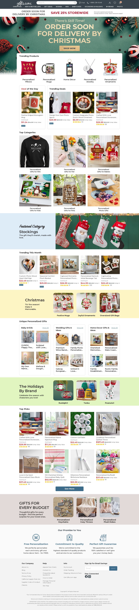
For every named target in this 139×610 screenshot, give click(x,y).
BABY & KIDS (76, 6)
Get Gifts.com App (70, 577)
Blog (23, 570)
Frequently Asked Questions (49, 574)
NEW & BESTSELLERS (33, 6)
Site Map (46, 586)
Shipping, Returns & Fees (72, 573)
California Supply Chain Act (31, 579)
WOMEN (59, 6)
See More (69, 489)
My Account (68, 567)
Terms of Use (26, 573)
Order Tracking (69, 570)
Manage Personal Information (49, 582)
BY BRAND (110, 6)
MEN (67, 6)
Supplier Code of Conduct (31, 582)
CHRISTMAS (17, 6)
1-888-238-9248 (96, 2)
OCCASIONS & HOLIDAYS (94, 6)
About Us (25, 567)
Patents (24, 585)
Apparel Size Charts (49, 567)
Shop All (45, 328)
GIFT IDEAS (48, 6)
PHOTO (120, 6)
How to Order (47, 578)
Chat (82, 3)
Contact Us (46, 570)
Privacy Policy (26, 576)
